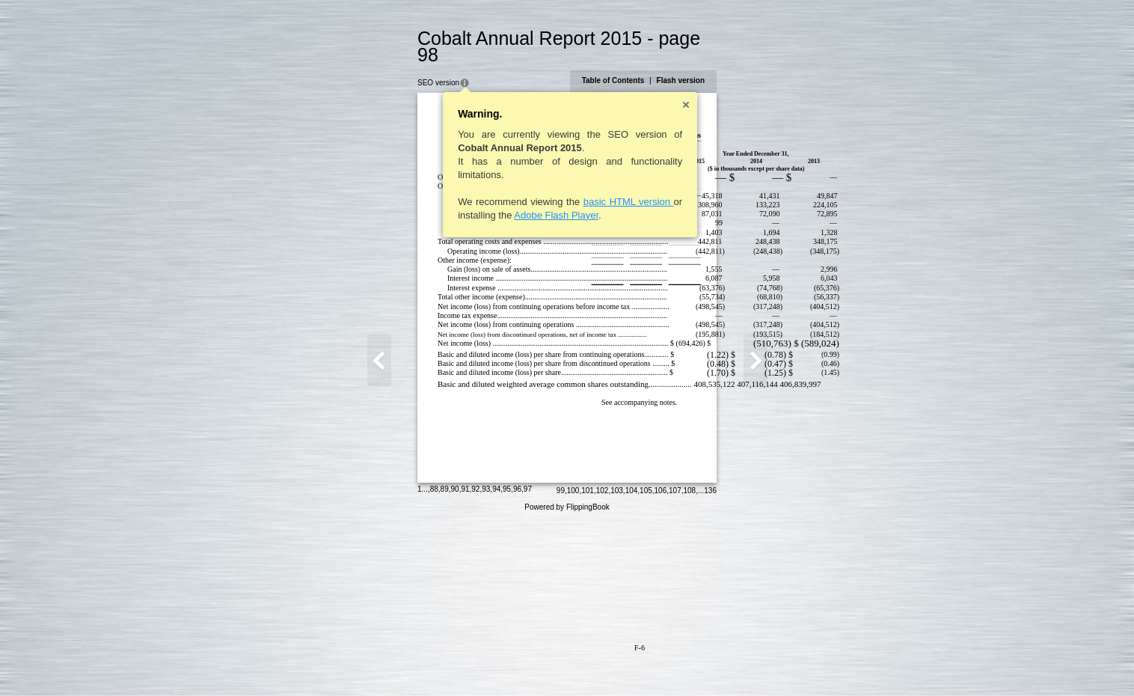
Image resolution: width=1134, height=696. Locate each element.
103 (689, 663)
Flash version (753, 64)
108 (762, 663)
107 (747, 663)
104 (704, 663)
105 (718, 663)
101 (660, 663)
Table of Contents (686, 64)
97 (455, 662)
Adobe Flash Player (483, 198)
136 (782, 663)
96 (445, 662)
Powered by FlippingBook (566, 680)
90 (382, 662)
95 (434, 662)
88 (362, 662)
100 (646, 663)
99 (633, 663)
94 (424, 662)
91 (392, 662)
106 (733, 663)
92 (403, 662)
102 (675, 663)
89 (372, 662)
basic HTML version (556, 185)
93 (413, 662)
